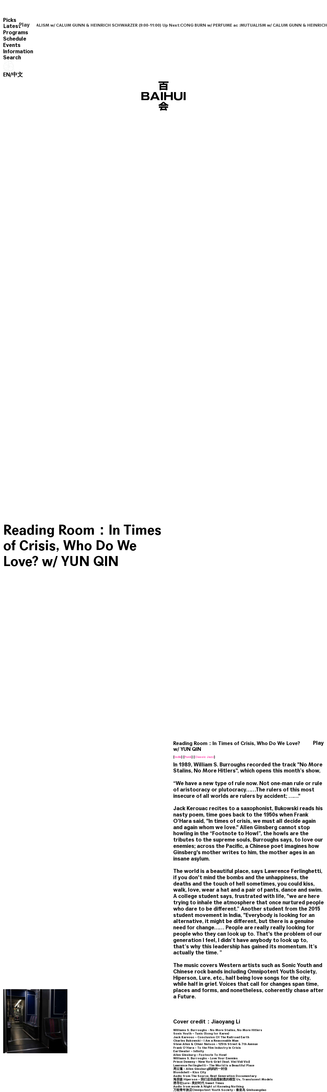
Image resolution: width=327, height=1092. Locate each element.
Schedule (14, 39)
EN (6, 74)
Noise (287, 1009)
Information (18, 51)
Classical (78, 1009)
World (12, 1005)
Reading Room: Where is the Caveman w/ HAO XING (99, 991)
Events (12, 45)
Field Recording (31, 1005)
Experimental (17, 1009)
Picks (9, 20)
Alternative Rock (176, 1009)
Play (24, 25)
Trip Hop (213, 1009)
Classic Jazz (204, 538)
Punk (188, 538)
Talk (201, 1009)
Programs (15, 32)
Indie (177, 538)
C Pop (156, 1009)
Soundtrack (270, 1009)
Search (12, 57)
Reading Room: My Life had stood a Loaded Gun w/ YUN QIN (226, 991)
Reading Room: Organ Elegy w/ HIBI (286, 988)
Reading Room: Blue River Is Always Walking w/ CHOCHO (35, 991)
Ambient (52, 1005)
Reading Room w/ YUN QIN (159, 988)
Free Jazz (141, 1009)
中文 (17, 74)
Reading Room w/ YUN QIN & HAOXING (77, 914)
